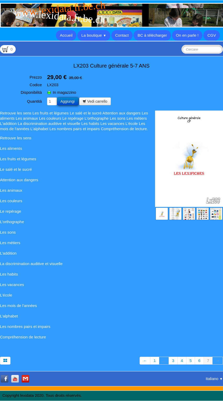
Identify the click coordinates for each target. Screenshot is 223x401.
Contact (122, 35)
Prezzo (36, 77)
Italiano (214, 378)
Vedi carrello (95, 101)
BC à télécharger (152, 35)
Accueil (66, 35)
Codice (36, 85)
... (164, 360)
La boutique (93, 35)
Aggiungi (67, 101)
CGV (211, 35)
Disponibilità (31, 92)
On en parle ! (187, 35)
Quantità (34, 101)
